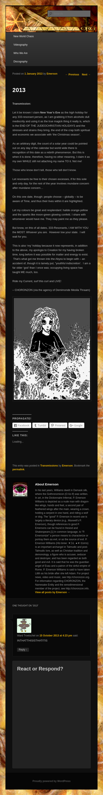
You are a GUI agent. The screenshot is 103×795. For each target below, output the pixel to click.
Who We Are (20, 53)
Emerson (52, 73)
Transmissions (49, 465)
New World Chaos (23, 36)
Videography (20, 44)
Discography (20, 61)
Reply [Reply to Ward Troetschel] (23, 650)
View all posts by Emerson (52, 592)
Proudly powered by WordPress (51, 781)
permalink (18, 469)
